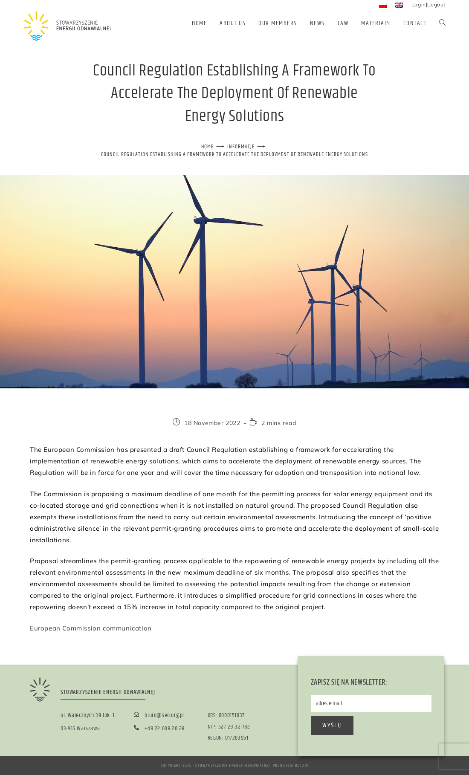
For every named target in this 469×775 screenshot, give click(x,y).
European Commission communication (91, 628)
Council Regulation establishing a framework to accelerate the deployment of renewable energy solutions (234, 154)
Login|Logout (428, 4)
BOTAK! (301, 765)
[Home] (207, 146)
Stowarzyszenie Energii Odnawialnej (232, 765)
